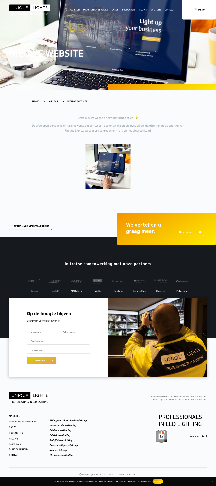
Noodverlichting (58, 450)
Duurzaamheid (18, 449)
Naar (186, 232)
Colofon (120, 474)
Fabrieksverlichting (59, 435)
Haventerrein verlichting (62, 425)
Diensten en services (95, 9)
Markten (74, 9)
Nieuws (142, 9)
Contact (169, 9)
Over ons (155, 9)
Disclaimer (108, 474)
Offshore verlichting (60, 430)
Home (35, 101)
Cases (115, 9)
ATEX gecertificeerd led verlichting (68, 420)
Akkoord (157, 481)
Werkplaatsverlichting (61, 455)
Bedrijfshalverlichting (60, 440)
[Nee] (212, 481)
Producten (128, 9)
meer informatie (125, 481)
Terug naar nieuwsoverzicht (30, 226)
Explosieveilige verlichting (63, 445)
